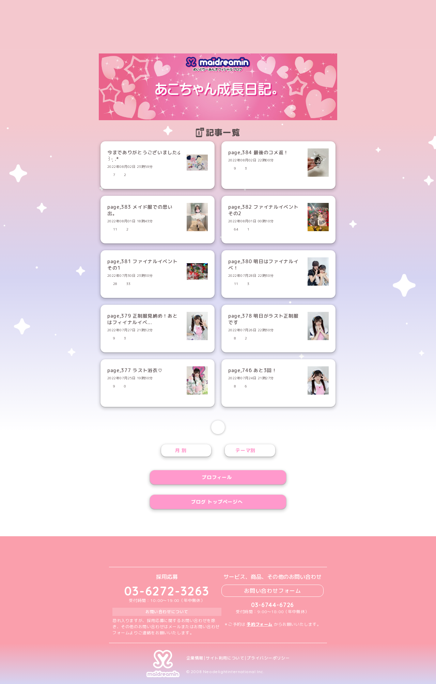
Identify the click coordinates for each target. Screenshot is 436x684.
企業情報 (194, 658)
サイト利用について (225, 658)
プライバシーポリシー (268, 658)
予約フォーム (259, 624)
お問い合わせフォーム (272, 590)
